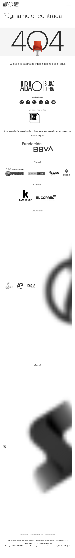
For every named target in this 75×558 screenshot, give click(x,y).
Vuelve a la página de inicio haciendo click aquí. (38, 63)
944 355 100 (62, 540)
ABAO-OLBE (11, 4)
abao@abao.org (47, 543)
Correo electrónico (53, 102)
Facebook (28, 102)
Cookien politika (50, 534)
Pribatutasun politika (36, 534)
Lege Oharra (24, 534)
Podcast (47, 102)
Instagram (22, 102)
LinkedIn (41, 102)
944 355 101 (31, 543)
